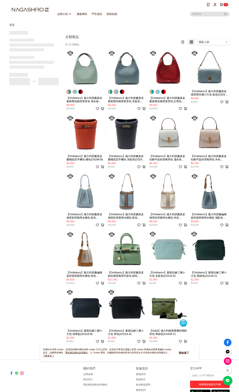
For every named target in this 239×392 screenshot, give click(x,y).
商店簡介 (88, 379)
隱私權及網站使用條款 (95, 384)
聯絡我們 (141, 390)
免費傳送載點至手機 (210, 384)
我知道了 (184, 352)
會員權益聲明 (143, 384)
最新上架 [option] (204, 41)
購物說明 (141, 374)
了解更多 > (48, 356)
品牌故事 (88, 374)
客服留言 (141, 379)
